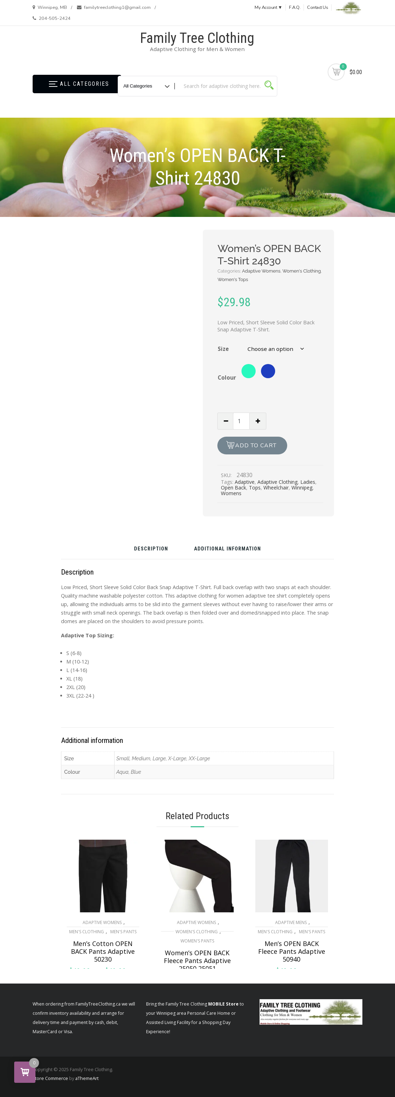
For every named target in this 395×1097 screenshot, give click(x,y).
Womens (231, 493)
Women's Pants (197, 941)
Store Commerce (50, 1078)
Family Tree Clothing (197, 38)
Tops (255, 487)
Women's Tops (232, 279)
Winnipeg (301, 487)
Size (223, 348)
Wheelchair (276, 487)
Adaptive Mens (291, 922)
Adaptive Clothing (277, 481)
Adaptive (245, 481)
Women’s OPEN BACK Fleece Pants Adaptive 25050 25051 (197, 960)
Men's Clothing (86, 932)
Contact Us (317, 7)
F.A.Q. (294, 7)
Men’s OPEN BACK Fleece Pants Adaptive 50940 (291, 951)
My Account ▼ (268, 7)
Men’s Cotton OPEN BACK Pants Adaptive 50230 (103, 951)
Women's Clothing (302, 271)
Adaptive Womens (261, 271)
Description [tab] (151, 549)
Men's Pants (123, 932)
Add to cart (256, 445)
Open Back (233, 487)
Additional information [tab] (227, 549)
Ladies (307, 481)
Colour (227, 377)
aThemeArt (87, 1078)
